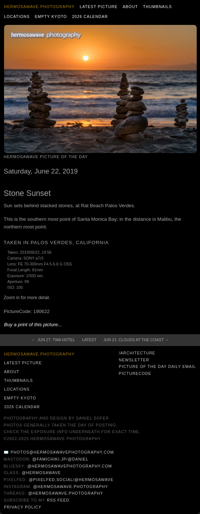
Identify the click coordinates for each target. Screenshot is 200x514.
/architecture (137, 353)
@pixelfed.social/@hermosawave (71, 479)
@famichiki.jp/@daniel (60, 459)
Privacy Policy (22, 507)
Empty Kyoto (51, 16)
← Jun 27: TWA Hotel (53, 340)
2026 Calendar (90, 16)
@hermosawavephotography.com (70, 466)
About (130, 6)
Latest (89, 340)
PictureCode (135, 373)
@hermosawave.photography (70, 486)
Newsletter (134, 360)
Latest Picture (98, 6)
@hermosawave (41, 472)
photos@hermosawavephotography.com (62, 452)
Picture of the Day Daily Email (157, 366)
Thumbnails (157, 6)
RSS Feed (58, 500)
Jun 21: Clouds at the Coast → (136, 340)
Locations (17, 16)
